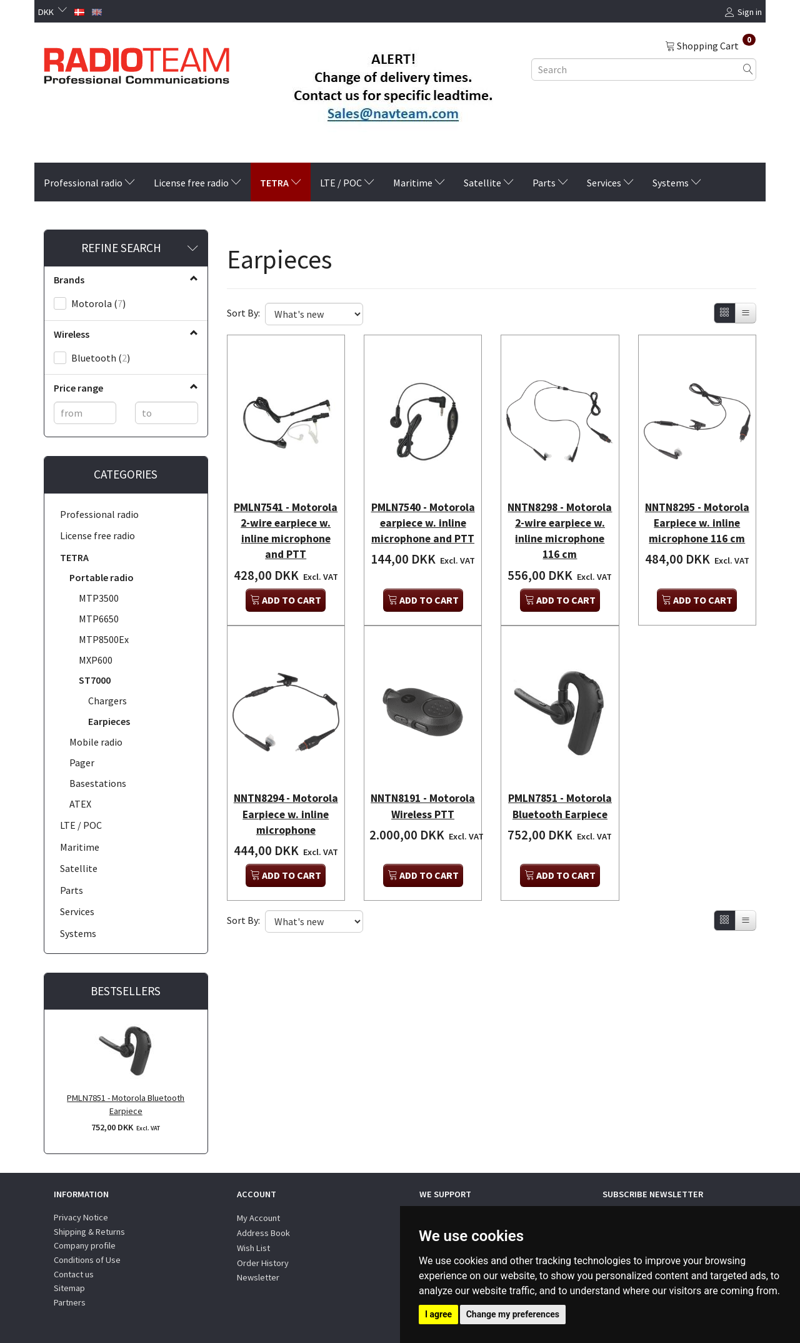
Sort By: (243, 313)
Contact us (74, 1274)
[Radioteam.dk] (136, 62)
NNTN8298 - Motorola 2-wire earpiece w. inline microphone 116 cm (560, 525)
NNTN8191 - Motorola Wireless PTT (423, 802)
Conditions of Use (87, 1259)
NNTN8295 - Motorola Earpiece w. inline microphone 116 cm (697, 525)
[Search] (748, 69)
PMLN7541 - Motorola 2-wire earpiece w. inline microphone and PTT (285, 525)
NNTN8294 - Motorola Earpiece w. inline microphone (286, 810)
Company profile (85, 1245)
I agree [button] (438, 1314)
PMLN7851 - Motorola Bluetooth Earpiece (125, 1104)
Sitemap (69, 1288)
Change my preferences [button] (512, 1314)
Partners (70, 1302)
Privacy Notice (81, 1217)
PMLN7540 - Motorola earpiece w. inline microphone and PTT (423, 525)
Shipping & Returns (89, 1231)
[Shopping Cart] (710, 45)
